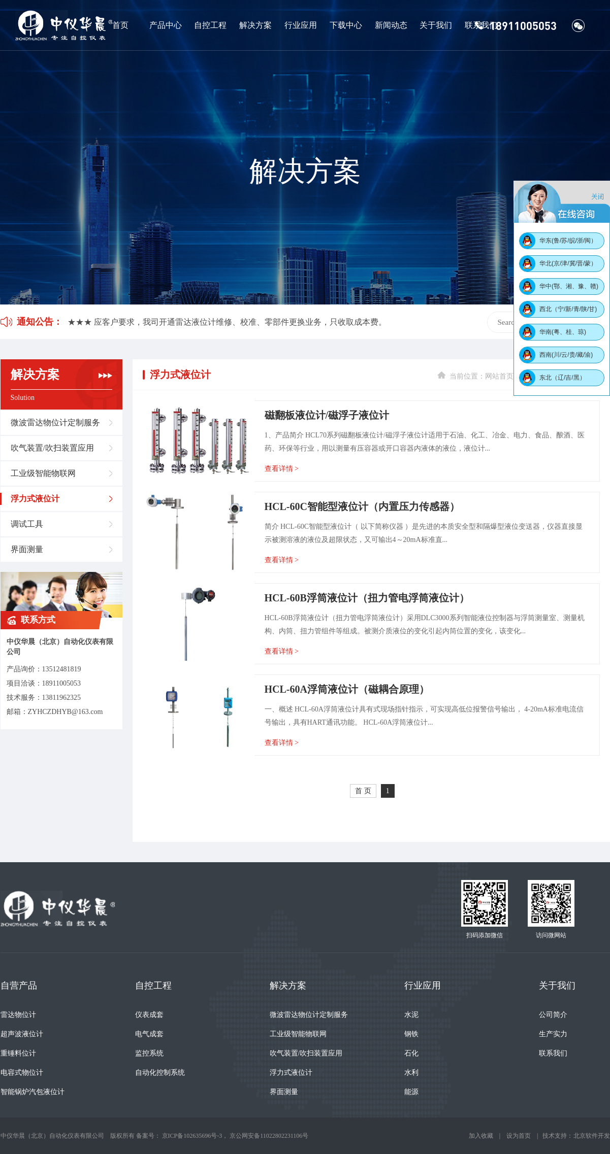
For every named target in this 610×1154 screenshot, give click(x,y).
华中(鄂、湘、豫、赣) (568, 286)
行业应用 (300, 25)
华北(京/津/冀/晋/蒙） (568, 263)
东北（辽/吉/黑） (562, 377)
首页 (120, 25)
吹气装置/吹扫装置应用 (52, 448)
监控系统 (149, 1053)
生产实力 (553, 1034)
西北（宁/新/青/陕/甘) (568, 309)
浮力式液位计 (35, 498)
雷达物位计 (18, 1015)
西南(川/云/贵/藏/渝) (566, 354)
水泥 (411, 1015)
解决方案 (255, 25)
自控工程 (210, 25)
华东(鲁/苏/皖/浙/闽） (568, 240)
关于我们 (436, 25)
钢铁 (411, 1034)
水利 (411, 1072)
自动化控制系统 (160, 1072)
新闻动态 (391, 25)
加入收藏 (481, 1135)
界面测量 (27, 549)
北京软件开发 (591, 1135)
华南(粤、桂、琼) (562, 331)
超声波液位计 (22, 1034)
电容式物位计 (22, 1072)
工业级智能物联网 (43, 473)
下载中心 (346, 25)
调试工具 (27, 524)
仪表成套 (149, 1015)
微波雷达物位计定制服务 (55, 422)
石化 (411, 1053)
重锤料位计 (18, 1053)
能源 (411, 1092)
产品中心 (165, 25)
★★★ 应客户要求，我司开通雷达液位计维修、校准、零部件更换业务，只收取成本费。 (227, 322)
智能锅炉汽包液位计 (33, 1092)
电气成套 (149, 1034)
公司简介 (553, 1015)
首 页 (363, 791)
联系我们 (481, 25)
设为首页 (518, 1135)
